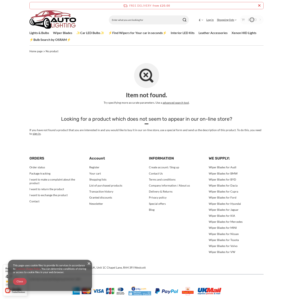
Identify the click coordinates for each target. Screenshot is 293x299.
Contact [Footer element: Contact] (34, 201)
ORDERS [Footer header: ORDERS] (36, 158)
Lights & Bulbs (39, 33)
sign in (37, 133)
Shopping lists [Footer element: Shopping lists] (97, 179)
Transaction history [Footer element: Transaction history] (101, 191)
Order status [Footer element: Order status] (37, 167)
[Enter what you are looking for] (149, 19)
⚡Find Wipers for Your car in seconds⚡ (137, 33)
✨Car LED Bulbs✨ (90, 33)
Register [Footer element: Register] (94, 167)
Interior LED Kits (183, 33)
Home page (36, 51)
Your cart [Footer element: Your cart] (95, 173)
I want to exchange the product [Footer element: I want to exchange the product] (48, 195)
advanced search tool (176, 102)
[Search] (184, 19)
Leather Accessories (213, 33)
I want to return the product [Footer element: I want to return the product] (46, 189)
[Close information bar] (259, 5)
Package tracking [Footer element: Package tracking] (39, 173)
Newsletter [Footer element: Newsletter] (96, 203)
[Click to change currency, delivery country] (201, 19)
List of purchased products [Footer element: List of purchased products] (105, 185)
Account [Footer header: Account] (97, 158)
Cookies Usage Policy (28, 268)
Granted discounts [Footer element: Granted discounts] (100, 197)
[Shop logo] (52, 19)
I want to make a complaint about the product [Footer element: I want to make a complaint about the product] (52, 181)
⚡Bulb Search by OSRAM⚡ (50, 39)
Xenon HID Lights (244, 33)
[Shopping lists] (227, 19)
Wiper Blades (62, 33)
